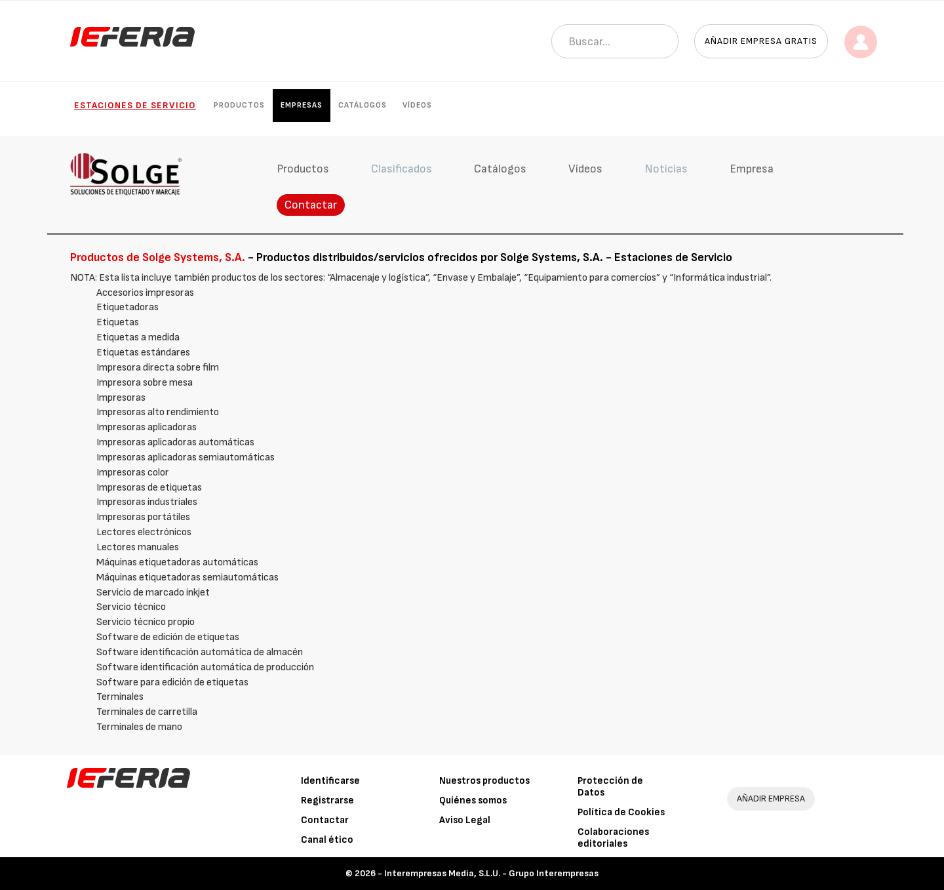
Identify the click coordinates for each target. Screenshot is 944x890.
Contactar (311, 205)
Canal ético (327, 840)
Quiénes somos (473, 800)
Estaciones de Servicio (135, 105)
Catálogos (362, 105)
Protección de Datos (610, 787)
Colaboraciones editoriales (613, 838)
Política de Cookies (621, 812)
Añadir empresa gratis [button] (761, 41)
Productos (239, 105)
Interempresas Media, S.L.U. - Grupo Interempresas (491, 873)
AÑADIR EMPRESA (771, 798)
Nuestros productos (484, 781)
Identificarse (330, 781)
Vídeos (417, 105)
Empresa (752, 169)
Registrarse (327, 800)
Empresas (302, 105)
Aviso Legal (464, 820)
